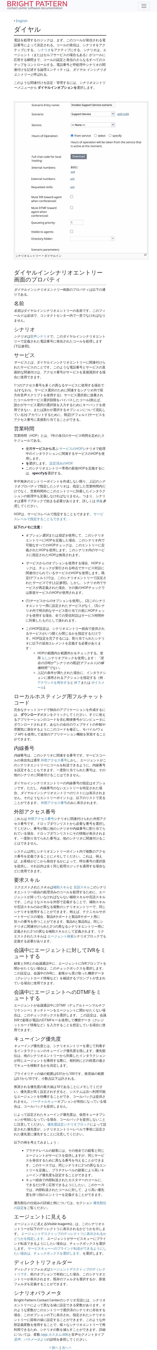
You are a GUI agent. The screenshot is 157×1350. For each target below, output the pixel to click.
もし (44, 658)
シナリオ (44, 50)
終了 (77, 682)
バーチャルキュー (44, 1101)
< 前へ (53, 1347)
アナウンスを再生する (53, 682)
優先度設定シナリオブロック (68, 1124)
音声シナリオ (40, 336)
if (29, 501)
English (21, 21)
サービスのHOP (71, 448)
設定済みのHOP (60, 463)
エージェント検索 (60, 936)
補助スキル (61, 887)
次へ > (66, 1347)
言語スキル (82, 887)
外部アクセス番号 (54, 760)
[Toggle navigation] (144, 6)
